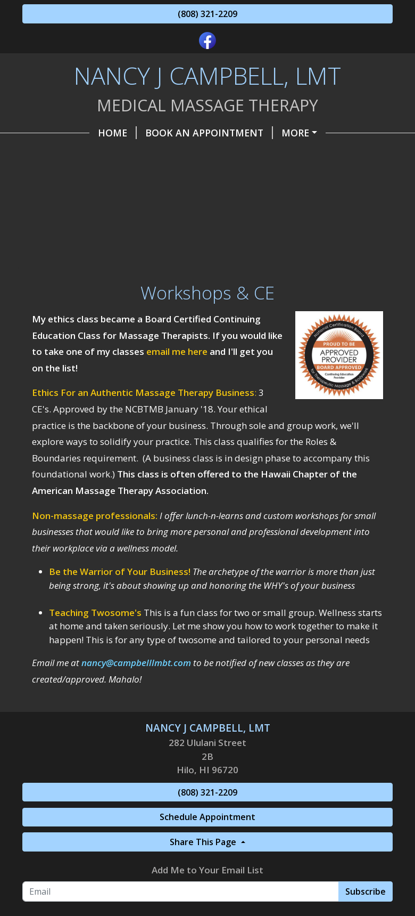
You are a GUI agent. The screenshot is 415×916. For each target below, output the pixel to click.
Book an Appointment (142, 132)
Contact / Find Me (83, 200)
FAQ (286, 222)
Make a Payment (204, 155)
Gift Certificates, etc (270, 177)
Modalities (138, 222)
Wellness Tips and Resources (112, 245)
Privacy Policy (222, 222)
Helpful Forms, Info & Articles (117, 177)
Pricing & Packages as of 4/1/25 (299, 132)
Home (50, 132)
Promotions (181, 200)
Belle (358, 200)
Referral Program (279, 200)
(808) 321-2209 (207, 14)
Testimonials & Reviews (267, 245)
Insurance (63, 222)
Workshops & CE (72, 268)
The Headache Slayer (90, 155)
